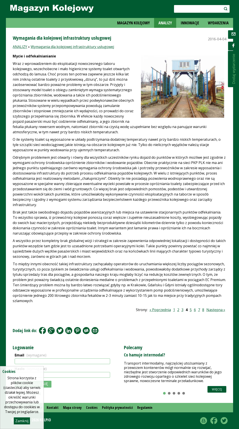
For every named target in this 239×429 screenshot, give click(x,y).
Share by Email (94, 330)
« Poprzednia (160, 309)
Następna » (215, 309)
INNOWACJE (190, 22)
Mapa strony (72, 407)
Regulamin (144, 407)
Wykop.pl (86, 330)
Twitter (224, 420)
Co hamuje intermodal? (144, 355)
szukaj (225, 9)
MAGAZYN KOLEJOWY (133, 22)
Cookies (92, 407)
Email (30, 355)
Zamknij (21, 420)
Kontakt (53, 407)
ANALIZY (165, 22)
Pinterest (77, 330)
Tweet (59, 330)
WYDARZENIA (218, 22)
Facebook (42, 330)
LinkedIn (68, 330)
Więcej (217, 389)
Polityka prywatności (117, 407)
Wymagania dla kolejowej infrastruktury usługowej (72, 46)
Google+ (51, 330)
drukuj (203, 420)
